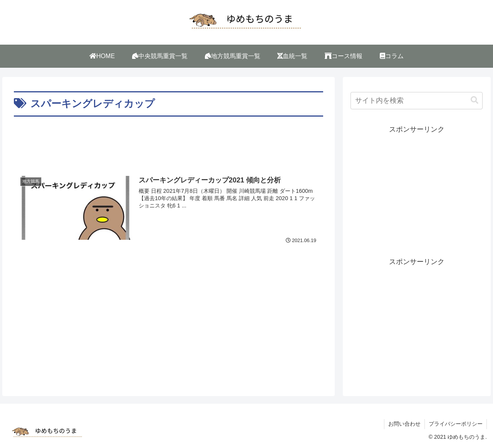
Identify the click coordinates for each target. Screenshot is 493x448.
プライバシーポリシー (456, 424)
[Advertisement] (168, 140)
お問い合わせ (404, 424)
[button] (474, 100)
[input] (416, 100)
